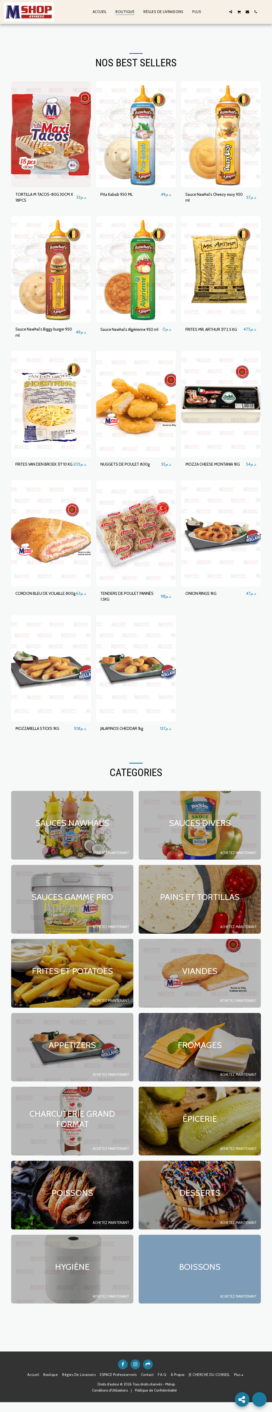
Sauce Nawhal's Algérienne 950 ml (129, 333)
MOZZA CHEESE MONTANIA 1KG (212, 469)
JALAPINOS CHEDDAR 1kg (124, 737)
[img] (51, 134)
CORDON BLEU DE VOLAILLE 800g (43, 605)
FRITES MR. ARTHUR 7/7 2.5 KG (211, 333)
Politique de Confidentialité (156, 1400)
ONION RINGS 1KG (202, 602)
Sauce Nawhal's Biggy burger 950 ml (41, 333)
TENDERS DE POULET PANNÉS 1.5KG (130, 605)
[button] (222, 12)
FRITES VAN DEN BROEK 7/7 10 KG (42, 469)
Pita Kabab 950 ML (117, 194)
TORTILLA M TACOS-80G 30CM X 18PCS (45, 197)
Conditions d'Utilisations (110, 1400)
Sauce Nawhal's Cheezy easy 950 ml (211, 197)
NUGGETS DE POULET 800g (127, 466)
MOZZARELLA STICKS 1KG (39, 737)
